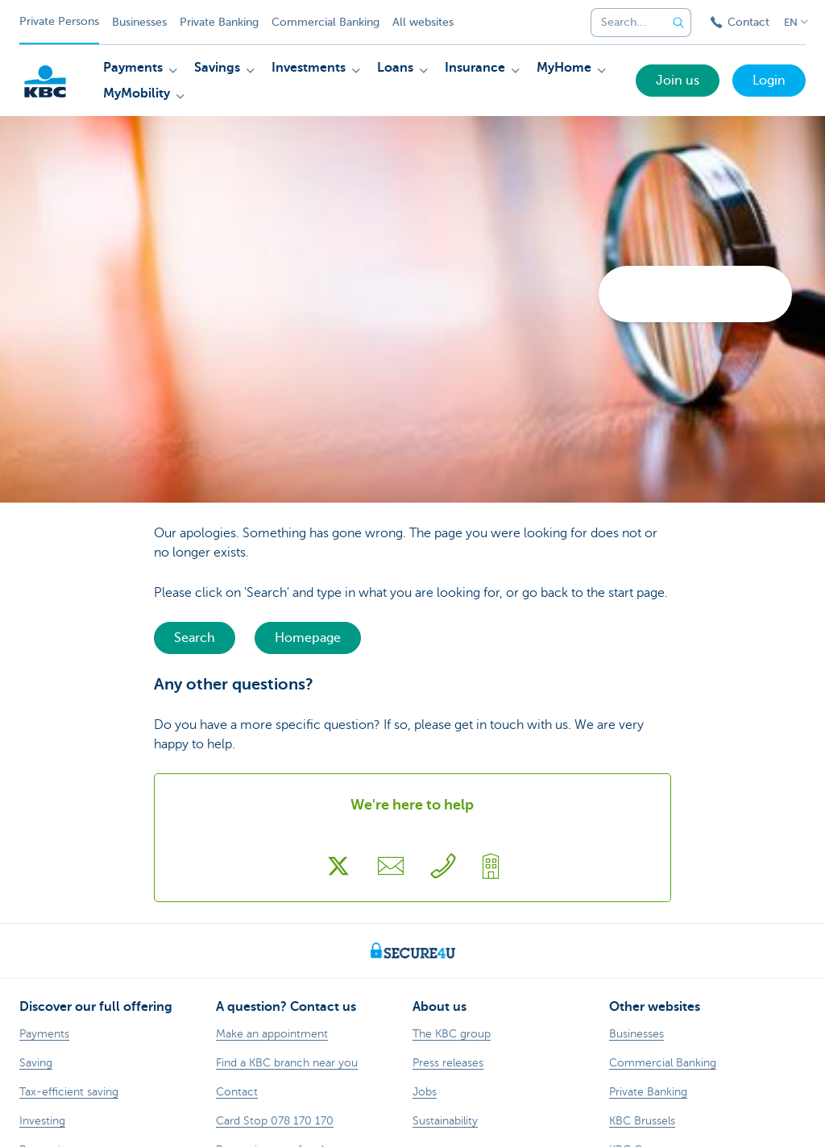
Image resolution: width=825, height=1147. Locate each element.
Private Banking (219, 22)
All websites (423, 22)
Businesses (139, 22)
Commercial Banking (325, 22)
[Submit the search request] (678, 22)
